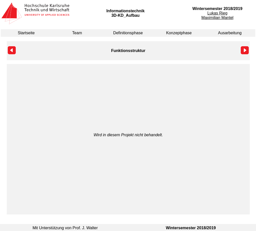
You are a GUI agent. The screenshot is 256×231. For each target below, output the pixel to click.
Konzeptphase (179, 33)
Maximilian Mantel (218, 18)
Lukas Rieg (218, 13)
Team (77, 33)
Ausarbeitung (230, 33)
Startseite (26, 33)
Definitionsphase (128, 33)
